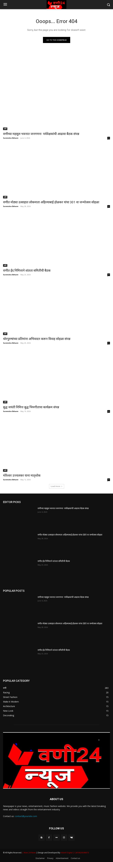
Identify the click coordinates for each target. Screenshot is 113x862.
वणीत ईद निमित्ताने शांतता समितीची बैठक (27, 270)
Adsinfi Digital (67, 852)
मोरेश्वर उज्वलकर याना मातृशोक (22, 475)
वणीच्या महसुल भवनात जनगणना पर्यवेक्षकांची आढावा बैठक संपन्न (41, 134)
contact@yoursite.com (26, 816)
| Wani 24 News (29, 852)
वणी (5, 129)
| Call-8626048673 (81, 852)
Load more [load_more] (56, 486)
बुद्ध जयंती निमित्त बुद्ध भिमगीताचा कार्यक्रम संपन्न (31, 407)
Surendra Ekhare (10, 138)
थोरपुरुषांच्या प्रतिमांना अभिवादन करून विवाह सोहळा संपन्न (36, 339)
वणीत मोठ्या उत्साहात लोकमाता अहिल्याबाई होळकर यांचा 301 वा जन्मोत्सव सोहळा (51, 202)
